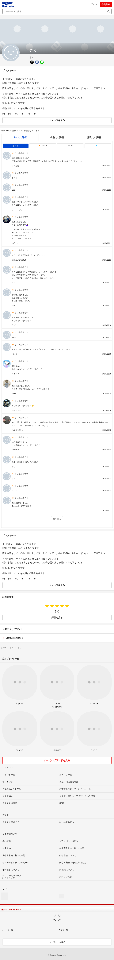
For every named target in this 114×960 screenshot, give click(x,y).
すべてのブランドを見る (57, 760)
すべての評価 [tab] (20, 137)
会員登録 (106, 4)
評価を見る (57, 617)
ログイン (92, 4)
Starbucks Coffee (14, 638)
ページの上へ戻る (57, 942)
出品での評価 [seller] (57, 137)
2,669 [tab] (42, 146)
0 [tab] (70, 146)
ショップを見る (57, 120)
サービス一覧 (7, 930)
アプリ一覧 (63, 930)
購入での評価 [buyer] (94, 137)
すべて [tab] (15, 146)
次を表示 (57, 519)
